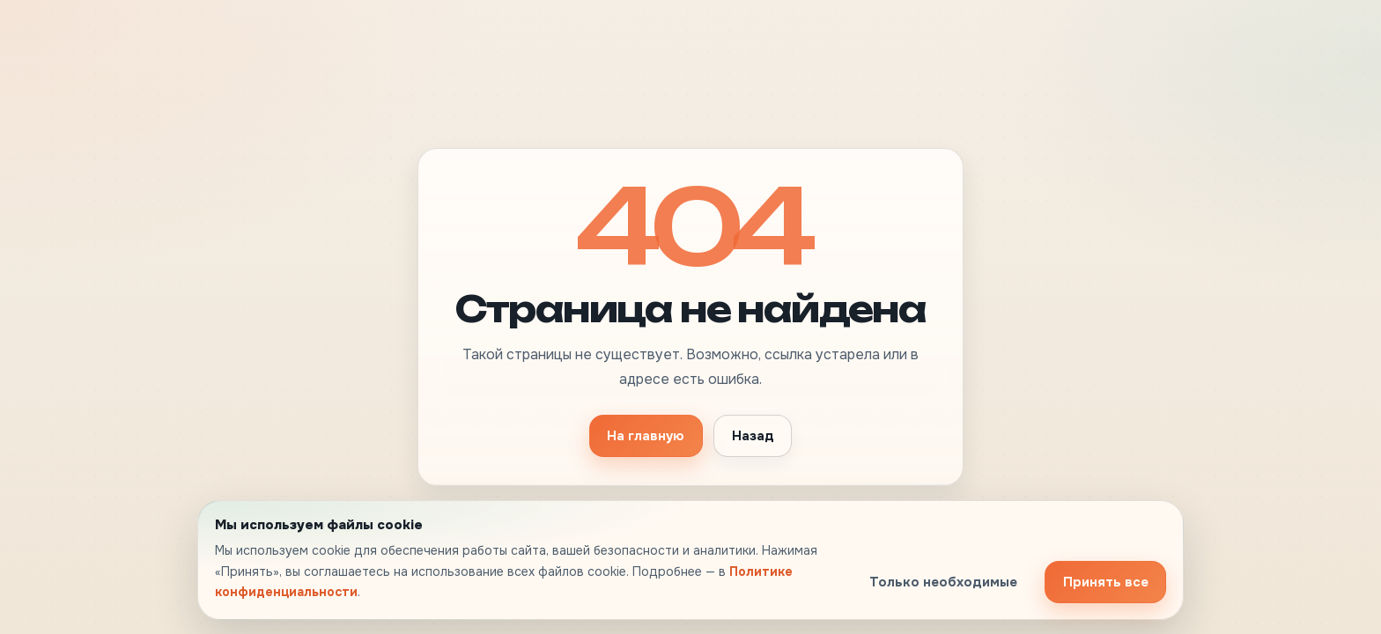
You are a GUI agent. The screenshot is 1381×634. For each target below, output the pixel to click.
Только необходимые (943, 582)
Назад (753, 436)
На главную (645, 436)
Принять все (1105, 582)
